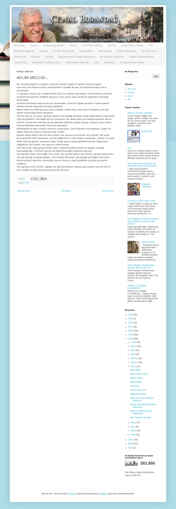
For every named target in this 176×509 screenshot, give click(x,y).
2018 (130, 339)
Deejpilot (72, 493)
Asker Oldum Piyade (133, 45)
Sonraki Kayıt (24, 191)
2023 (130, 318)
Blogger (103, 493)
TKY (151, 45)
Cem (96, 62)
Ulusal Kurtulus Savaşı (132, 62)
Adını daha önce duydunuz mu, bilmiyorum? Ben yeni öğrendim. (142, 164)
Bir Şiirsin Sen (149, 51)
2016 (130, 443)
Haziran (134, 362)
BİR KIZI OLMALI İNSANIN (140, 113)
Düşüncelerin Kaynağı (77, 62)
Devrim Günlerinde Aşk (141, 56)
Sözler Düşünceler (126, 51)
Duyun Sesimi (136, 378)
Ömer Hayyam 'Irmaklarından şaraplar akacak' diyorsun (141, 266)
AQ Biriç (112, 45)
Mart (133, 426)
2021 (130, 327)
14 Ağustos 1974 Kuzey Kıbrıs (141, 201)
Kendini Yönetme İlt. (63, 51)
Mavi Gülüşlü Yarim (139, 374)
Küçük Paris (20, 62)
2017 (130, 439)
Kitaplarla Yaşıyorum (146, 185)
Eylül (133, 354)
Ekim (133, 350)
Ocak (133, 435)
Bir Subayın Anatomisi (112, 56)
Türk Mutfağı (105, 51)
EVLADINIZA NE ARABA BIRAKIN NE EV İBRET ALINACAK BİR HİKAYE (143, 221)
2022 (130, 322)
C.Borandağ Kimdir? (54, 45)
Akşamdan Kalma (138, 394)
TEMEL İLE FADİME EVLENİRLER (137, 287)
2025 (130, 314)
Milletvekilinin (136, 382)
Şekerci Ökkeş (148, 242)
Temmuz (135, 358)
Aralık (133, 342)
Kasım (134, 346)
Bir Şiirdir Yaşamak (24, 51)
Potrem (34, 45)
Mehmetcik (20, 56)
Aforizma (132, 89)
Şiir (129, 99)
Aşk (129, 148)
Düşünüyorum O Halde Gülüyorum (76, 56)
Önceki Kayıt (108, 191)
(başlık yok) (147, 131)
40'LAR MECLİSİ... (138, 390)
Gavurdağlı (135, 370)
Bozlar (73, 45)
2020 (130, 330)
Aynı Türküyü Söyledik (140, 417)
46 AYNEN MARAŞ (92, 45)
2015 (130, 448)
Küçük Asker (86, 51)
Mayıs (134, 366)
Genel (27, 183)
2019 (130, 334)
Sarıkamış (109, 62)
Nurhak (49, 56)
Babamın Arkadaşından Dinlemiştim (141, 412)
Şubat (134, 430)
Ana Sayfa (19, 45)
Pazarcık (35, 56)
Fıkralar (44, 51)
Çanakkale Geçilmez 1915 (46, 62)
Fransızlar (134, 386)
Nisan (133, 422)
